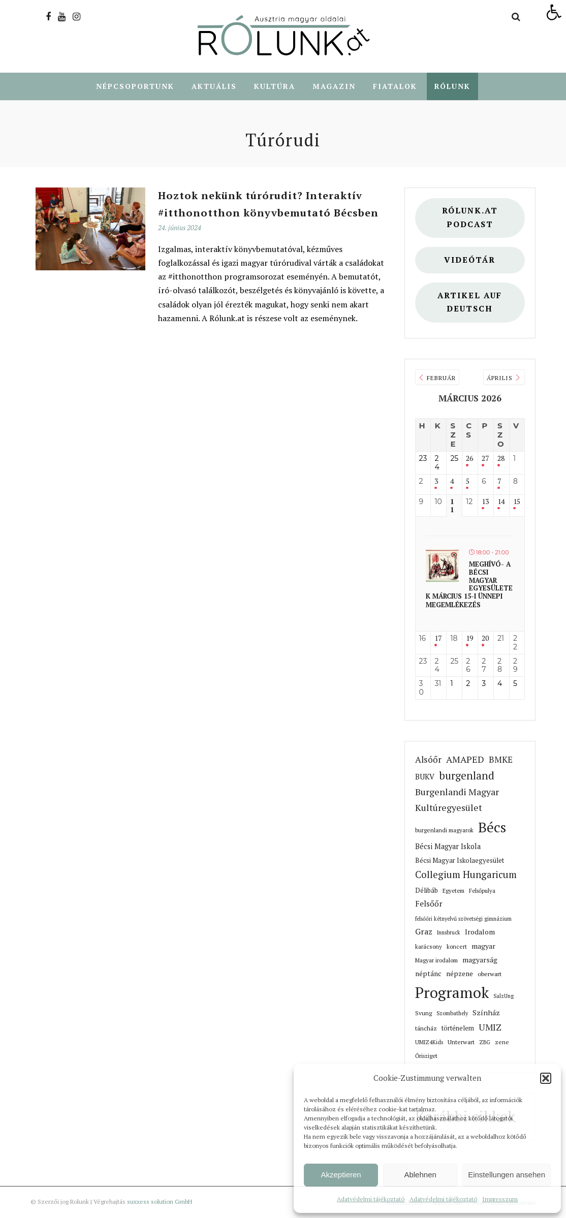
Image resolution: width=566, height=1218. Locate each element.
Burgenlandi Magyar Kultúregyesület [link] (457, 800)
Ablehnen (420, 1174)
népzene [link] (459, 974)
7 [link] (499, 482)
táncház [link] (426, 1028)
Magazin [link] (334, 86)
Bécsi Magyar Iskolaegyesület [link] (459, 860)
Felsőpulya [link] (482, 891)
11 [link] (452, 506)
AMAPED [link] (465, 760)
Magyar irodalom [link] (436, 960)
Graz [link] (423, 932)
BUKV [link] (424, 777)
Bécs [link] (492, 827)
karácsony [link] (428, 947)
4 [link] (452, 482)
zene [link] (502, 1042)
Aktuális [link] (214, 86)
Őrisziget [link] (426, 1056)
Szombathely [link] (452, 1013)
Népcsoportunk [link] (135, 86)
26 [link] (469, 459)
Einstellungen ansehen (506, 1174)
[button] (546, 1078)
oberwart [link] (489, 974)
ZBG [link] (484, 1042)
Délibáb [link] (426, 891)
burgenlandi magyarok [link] (444, 830)
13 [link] (485, 502)
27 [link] (485, 459)
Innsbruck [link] (448, 932)
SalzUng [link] (503, 996)
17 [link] (438, 639)
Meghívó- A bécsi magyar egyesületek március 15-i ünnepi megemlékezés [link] (469, 585)
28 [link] (501, 459)
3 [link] (436, 482)
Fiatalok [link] (395, 86)
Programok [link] (452, 993)
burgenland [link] (466, 776)
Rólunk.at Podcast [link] (470, 218)
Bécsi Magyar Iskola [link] (448, 847)
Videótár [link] (469, 260)
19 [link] (469, 639)
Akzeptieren (341, 1174)
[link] (554, 12)
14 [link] (501, 502)
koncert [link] (457, 947)
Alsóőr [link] (428, 760)
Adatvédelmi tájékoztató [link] (370, 1199)
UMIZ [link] (490, 1028)
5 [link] (467, 482)
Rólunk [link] (452, 86)
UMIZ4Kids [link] (429, 1042)
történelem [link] (458, 1028)
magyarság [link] (479, 960)
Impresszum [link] (500, 1199)
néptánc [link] (428, 974)
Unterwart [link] (461, 1042)
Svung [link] (423, 1013)
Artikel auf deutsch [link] (469, 303)
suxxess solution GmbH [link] (159, 1202)
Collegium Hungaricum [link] (466, 875)
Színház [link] (486, 1013)
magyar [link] (483, 946)
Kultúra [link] (274, 86)
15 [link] (516, 502)
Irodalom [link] (480, 932)
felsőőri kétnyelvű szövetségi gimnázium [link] (463, 919)
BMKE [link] (501, 760)
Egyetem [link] (453, 891)
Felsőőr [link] (429, 904)
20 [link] (485, 639)
